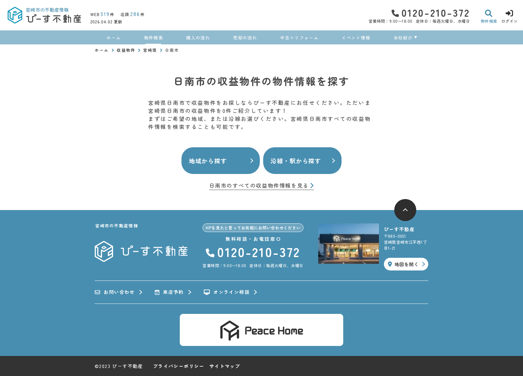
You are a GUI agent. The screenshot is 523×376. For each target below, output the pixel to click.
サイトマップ (224, 366)
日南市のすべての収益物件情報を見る (261, 185)
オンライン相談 (226, 292)
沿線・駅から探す (296, 160)
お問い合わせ (115, 292)
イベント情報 (356, 37)
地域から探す (207, 160)
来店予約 (169, 292)
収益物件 (126, 50)
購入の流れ (198, 37)
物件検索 (153, 37)
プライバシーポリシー (178, 366)
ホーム (113, 37)
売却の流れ (245, 37)
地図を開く (403, 264)
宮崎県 (150, 50)
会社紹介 (403, 37)
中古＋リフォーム (299, 37)
